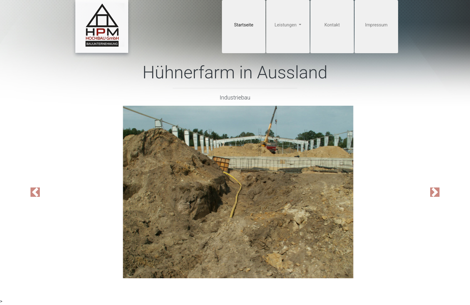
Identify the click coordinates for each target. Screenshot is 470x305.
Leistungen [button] (286, 25)
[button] (35, 192)
